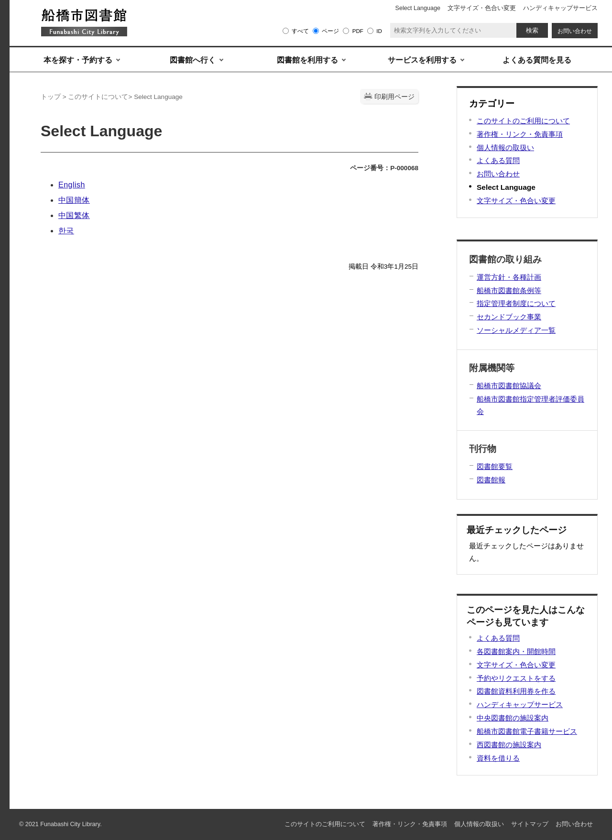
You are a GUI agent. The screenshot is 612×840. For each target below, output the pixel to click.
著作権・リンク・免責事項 (520, 134)
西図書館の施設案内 (509, 745)
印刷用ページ (394, 96)
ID (379, 31)
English (71, 185)
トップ (51, 96)
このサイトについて (98, 96)
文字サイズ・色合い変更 (516, 200)
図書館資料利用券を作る (516, 691)
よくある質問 (498, 160)
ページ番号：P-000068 (384, 168)
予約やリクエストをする (516, 678)
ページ (330, 31)
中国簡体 (74, 200)
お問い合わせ (498, 174)
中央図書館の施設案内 (512, 718)
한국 (66, 231)
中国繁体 (74, 215)
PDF (357, 31)
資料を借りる (498, 758)
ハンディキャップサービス (520, 704)
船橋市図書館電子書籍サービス (527, 731)
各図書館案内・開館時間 (516, 651)
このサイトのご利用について (523, 121)
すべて (300, 31)
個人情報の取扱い (505, 147)
